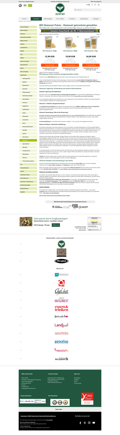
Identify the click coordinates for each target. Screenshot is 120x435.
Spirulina (24, 147)
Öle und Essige (24, 71)
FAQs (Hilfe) (25, 378)
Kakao (24, 113)
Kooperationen (24, 188)
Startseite (21, 21)
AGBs (29, 416)
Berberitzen (25, 85)
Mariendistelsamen (27, 126)
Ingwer (54, 165)
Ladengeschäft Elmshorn (29, 388)
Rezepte (95, 19)
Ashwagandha (26, 78)
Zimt (50, 165)
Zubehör (22, 192)
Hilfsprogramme (26, 383)
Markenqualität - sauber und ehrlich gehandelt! (60, 238)
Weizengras (25, 154)
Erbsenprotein (26, 92)
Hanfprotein (25, 109)
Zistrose (24, 157)
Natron (24, 133)
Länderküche (23, 47)
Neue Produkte (24, 27)
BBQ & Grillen (24, 40)
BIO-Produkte (24, 30)
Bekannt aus (60, 268)
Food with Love (24, 178)
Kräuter (22, 44)
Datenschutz (35, 416)
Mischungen (48, 19)
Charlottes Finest (24, 174)
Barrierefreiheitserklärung (47, 416)
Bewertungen (82, 230)
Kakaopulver (54, 181)
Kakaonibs (25, 116)
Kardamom (66, 165)
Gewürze (36, 19)
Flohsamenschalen (27, 95)
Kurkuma (58, 165)
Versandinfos (49, 420)
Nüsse (22, 68)
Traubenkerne (26, 150)
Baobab (24, 82)
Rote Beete (25, 137)
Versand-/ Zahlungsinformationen (31, 380)
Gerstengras (25, 99)
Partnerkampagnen (27, 381)
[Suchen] (89, 10)
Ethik (75, 381)
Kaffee (22, 58)
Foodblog (41, 191)
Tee (21, 164)
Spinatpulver (25, 144)
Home (24, 19)
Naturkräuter (24, 64)
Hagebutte (25, 106)
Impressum (24, 416)
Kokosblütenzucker (44, 182)
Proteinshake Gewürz (28, 161)
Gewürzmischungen (25, 37)
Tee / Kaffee (60, 19)
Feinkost (72, 19)
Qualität (76, 380)
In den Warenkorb (49, 65)
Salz (21, 54)
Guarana (24, 102)
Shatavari (29, 21)
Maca (23, 123)
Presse (23, 385)
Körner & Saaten (24, 61)
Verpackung (77, 383)
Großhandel (25, 386)
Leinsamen (25, 119)
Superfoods (84, 19)
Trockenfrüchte (24, 168)
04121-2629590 (25, 1)
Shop (25, 21)
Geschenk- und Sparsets (26, 181)
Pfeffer (22, 51)
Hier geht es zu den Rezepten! (51, 193)
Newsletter (77, 378)
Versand (52, 69)
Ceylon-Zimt (65, 181)
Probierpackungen (25, 185)
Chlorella (24, 89)
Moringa (24, 130)
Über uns (56, 225)
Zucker (22, 171)
